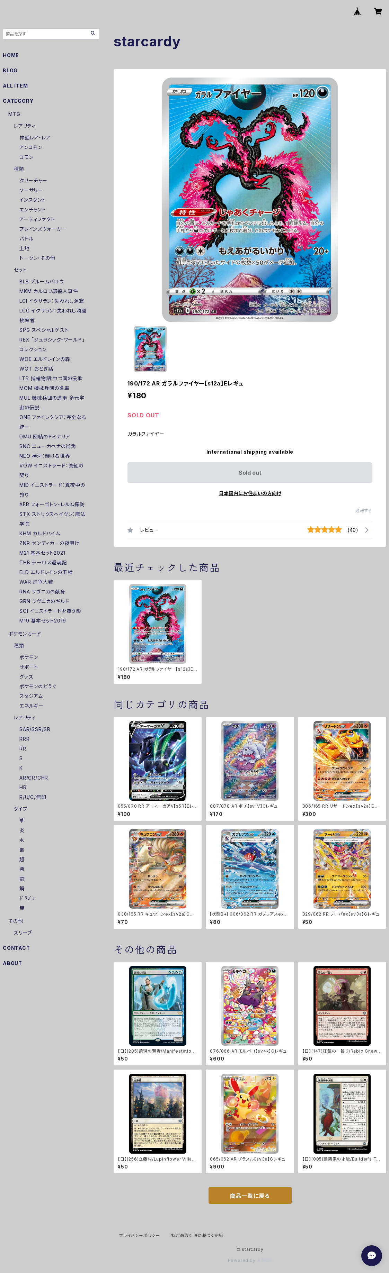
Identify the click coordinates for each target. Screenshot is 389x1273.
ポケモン (28, 657)
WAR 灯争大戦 (36, 582)
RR (22, 749)
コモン (26, 157)
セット (20, 270)
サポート (28, 667)
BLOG (10, 70)
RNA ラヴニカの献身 (42, 591)
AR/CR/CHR (33, 778)
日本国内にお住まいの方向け (250, 493)
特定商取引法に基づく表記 (197, 1235)
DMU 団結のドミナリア (44, 436)
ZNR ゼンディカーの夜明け (49, 543)
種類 (19, 169)
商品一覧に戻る (250, 1195)
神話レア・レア (35, 137)
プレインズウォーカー (42, 229)
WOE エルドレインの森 (44, 359)
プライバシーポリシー (139, 1235)
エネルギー (31, 706)
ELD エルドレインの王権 (45, 572)
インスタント (32, 200)
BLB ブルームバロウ (41, 281)
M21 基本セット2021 (42, 553)
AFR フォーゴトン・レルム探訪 (52, 504)
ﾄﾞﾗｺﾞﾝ (27, 898)
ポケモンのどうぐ (37, 686)
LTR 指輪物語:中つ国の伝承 (50, 378)
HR (23, 787)
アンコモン (30, 147)
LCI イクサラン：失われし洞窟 (51, 301)
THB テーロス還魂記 (43, 562)
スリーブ (23, 933)
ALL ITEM (15, 86)
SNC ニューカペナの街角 (47, 446)
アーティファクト (37, 219)
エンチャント (32, 209)
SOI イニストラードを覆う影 (50, 611)
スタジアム (31, 696)
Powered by (250, 1260)
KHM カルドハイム (39, 533)
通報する (363, 510)
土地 (24, 248)
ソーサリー (31, 190)
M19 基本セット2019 (42, 621)
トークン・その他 (37, 258)
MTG (14, 114)
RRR (24, 739)
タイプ (20, 809)
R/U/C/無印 (32, 797)
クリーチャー (33, 180)
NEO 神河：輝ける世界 (44, 456)
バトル (26, 239)
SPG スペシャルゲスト (44, 330)
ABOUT (12, 963)
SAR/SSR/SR (35, 729)
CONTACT (16, 948)
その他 (15, 921)
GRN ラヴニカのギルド (44, 601)
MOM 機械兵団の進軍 (44, 388)
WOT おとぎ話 (36, 369)
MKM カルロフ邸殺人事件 (48, 291)
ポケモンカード (24, 634)
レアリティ (25, 126)
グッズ (26, 677)
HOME (11, 55)
